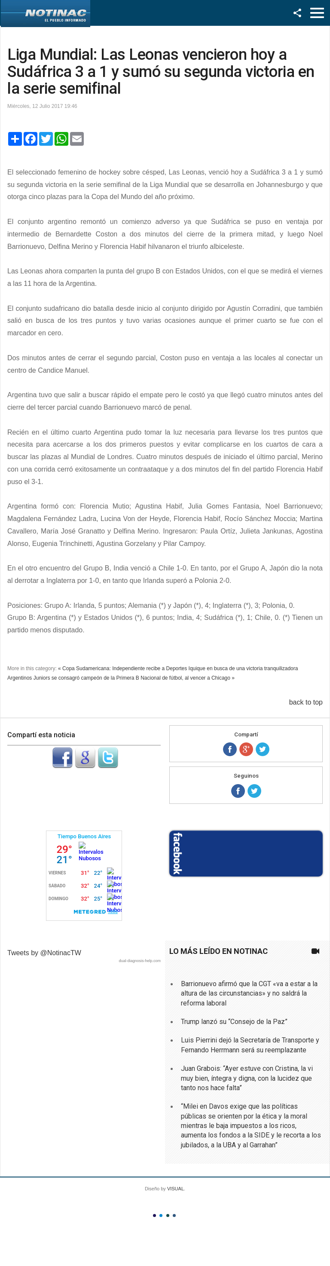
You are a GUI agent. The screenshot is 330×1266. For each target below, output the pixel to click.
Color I (154, 1215)
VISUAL (175, 1188)
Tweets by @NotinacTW (44, 952)
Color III (167, 1215)
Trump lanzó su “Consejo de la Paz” (234, 1022)
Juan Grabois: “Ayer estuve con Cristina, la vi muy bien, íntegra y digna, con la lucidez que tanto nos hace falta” (247, 1078)
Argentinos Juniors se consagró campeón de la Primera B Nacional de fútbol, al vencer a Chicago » (121, 678)
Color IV (174, 1215)
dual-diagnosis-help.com (140, 961)
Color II (160, 1215)
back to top (306, 702)
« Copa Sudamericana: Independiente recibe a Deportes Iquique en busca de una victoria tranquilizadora (178, 668)
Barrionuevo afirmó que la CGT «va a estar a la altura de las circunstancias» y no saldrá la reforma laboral (249, 993)
